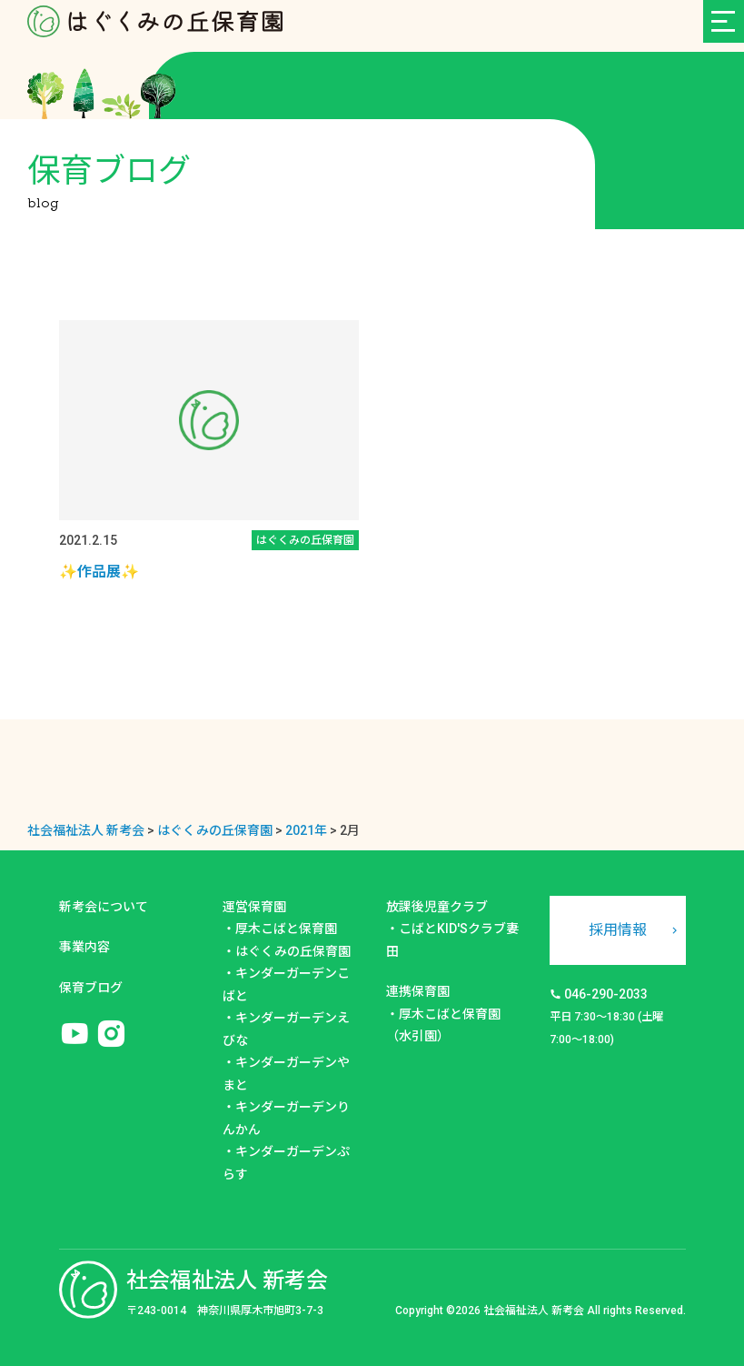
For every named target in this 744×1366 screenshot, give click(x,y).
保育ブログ (91, 987)
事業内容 (84, 946)
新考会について (103, 906)
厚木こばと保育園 (286, 928)
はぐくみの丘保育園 (293, 951)
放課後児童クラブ (437, 906)
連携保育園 (418, 991)
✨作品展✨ (99, 571)
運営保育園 (254, 906)
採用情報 (618, 930)
